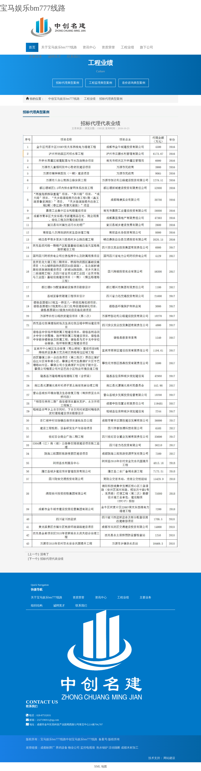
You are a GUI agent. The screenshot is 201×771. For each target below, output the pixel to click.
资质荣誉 (108, 47)
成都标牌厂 (47, 747)
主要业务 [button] (35, 56)
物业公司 (74, 747)
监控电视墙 (87, 747)
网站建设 (169, 758)
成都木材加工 (129, 747)
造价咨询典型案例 (133, 82)
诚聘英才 (54, 56)
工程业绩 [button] (127, 47)
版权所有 (114, 739)
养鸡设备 (61, 747)
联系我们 (81, 605)
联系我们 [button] (73, 56)
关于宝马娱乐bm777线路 (46, 597)
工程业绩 (90, 98)
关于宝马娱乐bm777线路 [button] (59, 47)
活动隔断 (114, 747)
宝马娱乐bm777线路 (32, 8)
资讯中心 (101, 597)
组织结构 (36, 605)
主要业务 (145, 597)
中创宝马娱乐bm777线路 (64, 98)
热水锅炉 (102, 747)
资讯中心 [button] (89, 47)
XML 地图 (100, 766)
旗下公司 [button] (146, 47)
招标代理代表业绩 (51, 558)
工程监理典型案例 (100, 82)
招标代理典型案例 (67, 82)
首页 (32, 47)
